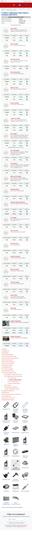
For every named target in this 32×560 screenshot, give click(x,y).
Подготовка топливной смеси (11, 358)
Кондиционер (7, 396)
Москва (4, 1)
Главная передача (8, 369)
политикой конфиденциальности (19, 526)
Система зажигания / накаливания (12, 394)
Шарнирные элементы (12, 387)
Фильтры (6, 352)
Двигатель (6, 351)
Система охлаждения (9, 361)
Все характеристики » (16, 25)
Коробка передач (8, 365)
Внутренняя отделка (9, 399)
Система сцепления (9, 363)
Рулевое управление (9, 390)
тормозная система (8, 370)
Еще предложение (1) (16, 147)
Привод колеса (7, 367)
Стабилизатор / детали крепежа (14, 376)
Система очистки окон (9, 398)
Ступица (9, 385)
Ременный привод (8, 354)
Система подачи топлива (10, 356)
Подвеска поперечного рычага (14, 374)
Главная (3, 8)
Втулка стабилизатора (14, 383)
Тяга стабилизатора (14, 381)
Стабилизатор (12, 378)
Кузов (5, 349)
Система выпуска (8, 360)
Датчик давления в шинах (13, 389)
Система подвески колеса (10, 372)
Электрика (6, 392)
